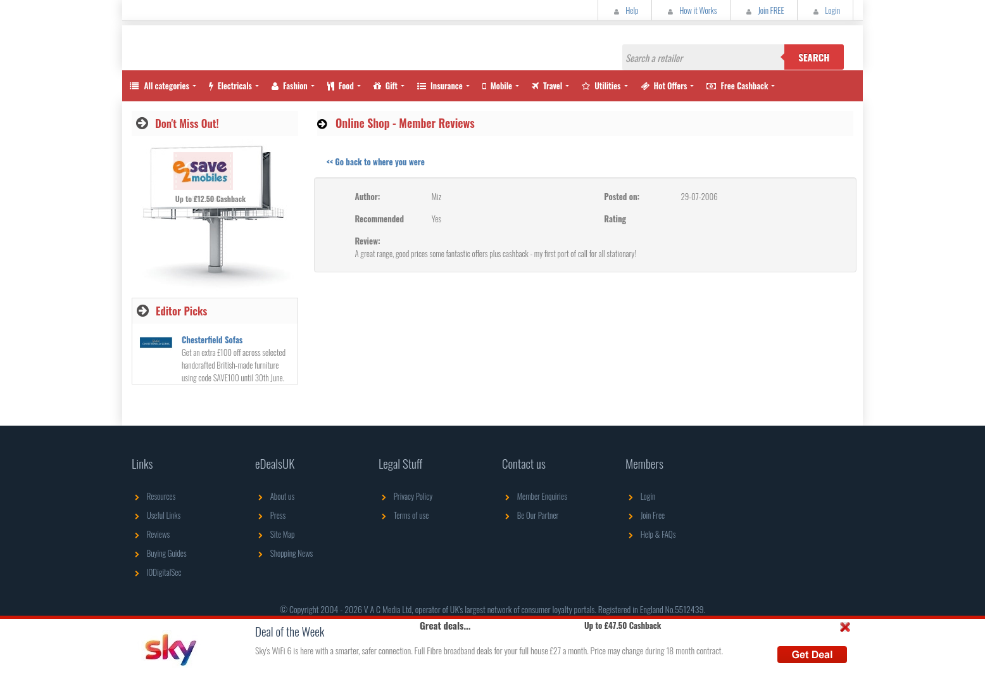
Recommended (379, 218)
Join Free (645, 515)
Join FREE (763, 10)
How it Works (691, 10)
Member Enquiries (534, 496)
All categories (159, 85)
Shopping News (284, 553)
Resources (153, 496)
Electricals (230, 85)
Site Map (275, 534)
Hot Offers (664, 85)
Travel (547, 85)
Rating (615, 218)
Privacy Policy (405, 496)
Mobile (497, 85)
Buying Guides (159, 553)
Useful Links (156, 515)
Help (625, 10)
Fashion (290, 85)
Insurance (440, 85)
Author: (367, 196)
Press (270, 515)
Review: (367, 240)
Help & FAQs (650, 534)
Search (813, 57)
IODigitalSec (157, 572)
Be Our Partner (530, 515)
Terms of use (404, 515)
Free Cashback (737, 85)
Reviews (151, 534)
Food (340, 85)
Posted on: (621, 196)
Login (825, 10)
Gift (385, 85)
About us (274, 496)
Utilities (601, 85)
